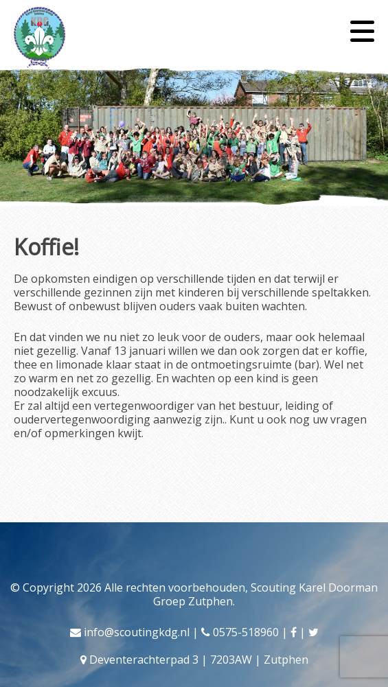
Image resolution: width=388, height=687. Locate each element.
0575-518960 (246, 632)
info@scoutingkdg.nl (137, 632)
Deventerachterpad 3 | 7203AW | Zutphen (198, 659)
